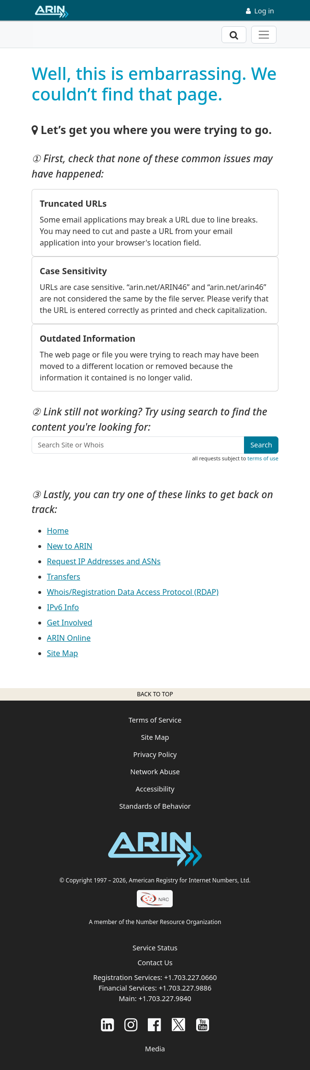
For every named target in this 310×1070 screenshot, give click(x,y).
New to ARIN (69, 546)
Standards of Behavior (155, 806)
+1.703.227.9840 (164, 998)
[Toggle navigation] (264, 35)
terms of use (262, 458)
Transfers (63, 576)
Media (155, 1048)
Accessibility (154, 788)
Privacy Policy (155, 754)
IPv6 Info (63, 607)
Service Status (155, 947)
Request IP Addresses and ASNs (104, 561)
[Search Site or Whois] (138, 445)
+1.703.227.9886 (185, 987)
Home (58, 530)
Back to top (155, 694)
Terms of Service (155, 719)
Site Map (62, 653)
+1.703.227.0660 (190, 977)
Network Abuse (155, 771)
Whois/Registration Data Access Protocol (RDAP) (133, 592)
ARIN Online (68, 638)
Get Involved (69, 622)
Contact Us (154, 962)
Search (261, 444)
